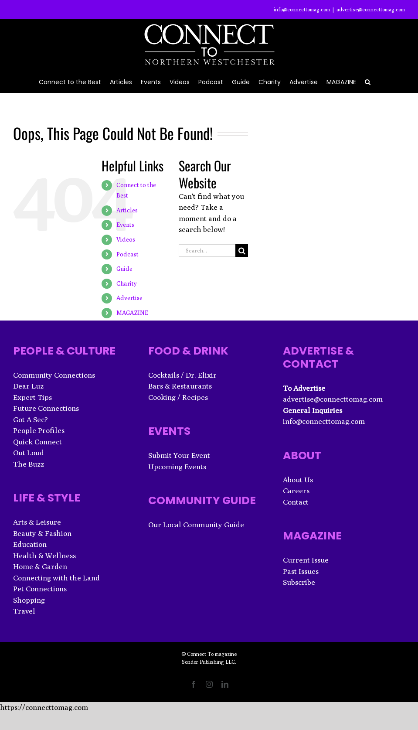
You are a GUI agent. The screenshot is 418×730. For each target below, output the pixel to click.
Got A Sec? (30, 419)
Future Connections (46, 408)
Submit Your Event (179, 455)
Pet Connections (40, 588)
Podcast (127, 254)
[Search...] (207, 250)
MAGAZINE (132, 312)
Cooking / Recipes (178, 397)
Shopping (29, 600)
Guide (124, 268)
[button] (367, 81)
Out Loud (28, 452)
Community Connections (54, 375)
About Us (298, 479)
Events (125, 224)
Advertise (129, 297)
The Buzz (28, 464)
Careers (296, 490)
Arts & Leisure (37, 522)
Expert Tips (32, 397)
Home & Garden (40, 566)
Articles (127, 210)
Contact (296, 502)
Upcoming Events (177, 466)
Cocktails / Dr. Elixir (182, 375)
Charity (126, 283)
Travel (24, 611)
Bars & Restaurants (180, 386)
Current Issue (306, 560)
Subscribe (299, 582)
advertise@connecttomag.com (370, 9)
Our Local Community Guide (196, 524)
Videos (125, 239)
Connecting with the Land (56, 577)
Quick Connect (37, 441)
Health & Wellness (44, 555)
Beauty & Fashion (42, 533)
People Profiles (39, 430)
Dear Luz (28, 386)
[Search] (241, 250)
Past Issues (301, 571)
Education (30, 544)
